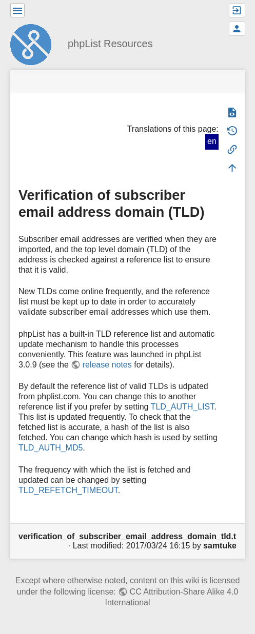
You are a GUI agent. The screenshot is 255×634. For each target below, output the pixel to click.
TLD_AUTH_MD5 (50, 447)
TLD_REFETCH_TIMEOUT (68, 490)
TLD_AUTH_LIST (182, 406)
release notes (107, 364)
